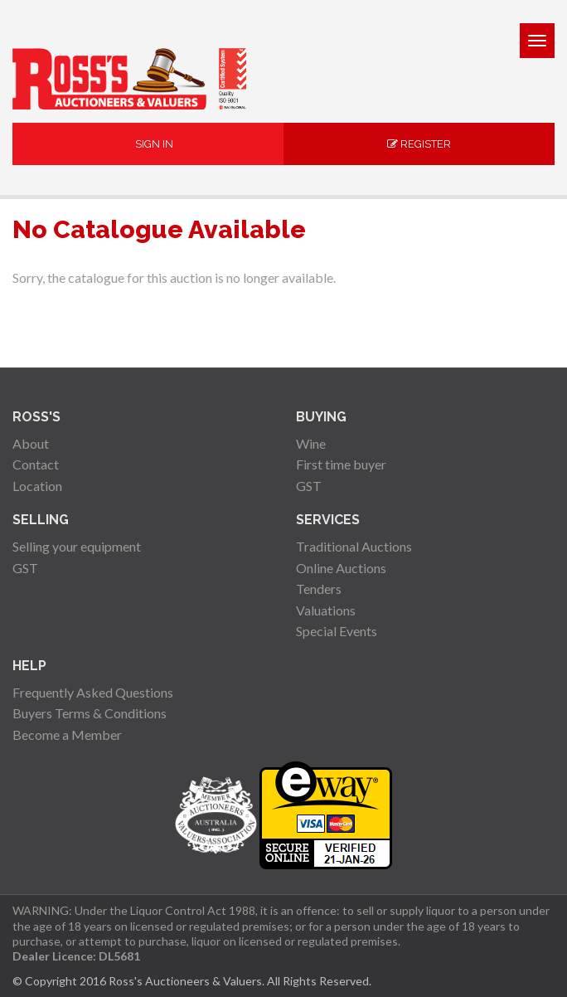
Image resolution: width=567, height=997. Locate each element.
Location (37, 486)
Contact (35, 464)
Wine (311, 443)
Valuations (326, 610)
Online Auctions (341, 568)
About (30, 443)
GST (309, 486)
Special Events (336, 631)
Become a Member (67, 734)
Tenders (319, 588)
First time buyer (341, 464)
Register (419, 144)
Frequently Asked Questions (92, 692)
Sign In (148, 144)
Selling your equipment (76, 546)
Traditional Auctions (354, 546)
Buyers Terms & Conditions (89, 713)
